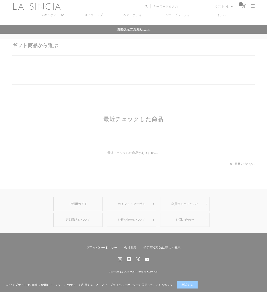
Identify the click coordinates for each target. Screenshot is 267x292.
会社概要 (130, 247)
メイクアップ (93, 15)
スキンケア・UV (52, 15)
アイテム (220, 15)
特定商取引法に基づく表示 (162, 247)
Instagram (120, 259)
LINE (129, 259)
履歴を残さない (245, 163)
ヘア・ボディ (132, 15)
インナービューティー (177, 15)
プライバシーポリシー (101, 247)
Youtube (147, 259)
